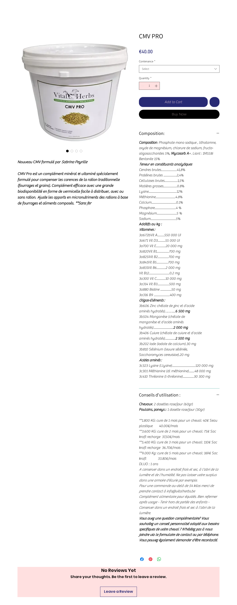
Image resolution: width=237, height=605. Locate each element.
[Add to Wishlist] (215, 102)
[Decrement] (142, 86)
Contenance (147, 61)
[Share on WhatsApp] (159, 559)
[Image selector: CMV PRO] (67, 151)
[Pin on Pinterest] (150, 559)
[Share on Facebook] (142, 559)
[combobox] (179, 69)
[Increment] (156, 86)
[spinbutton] (149, 86)
